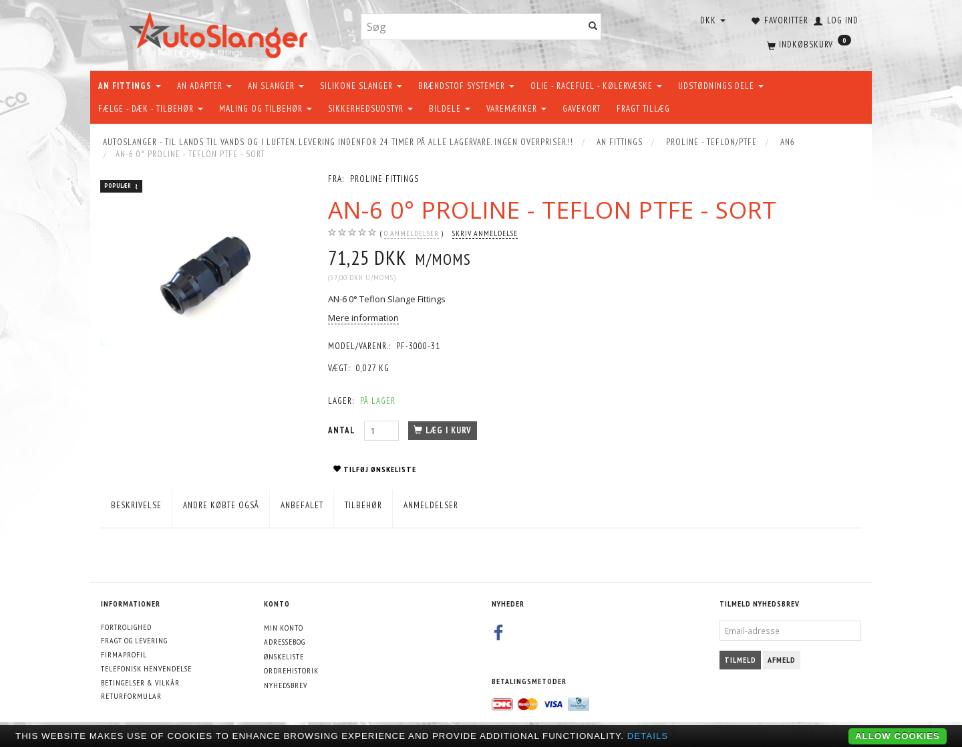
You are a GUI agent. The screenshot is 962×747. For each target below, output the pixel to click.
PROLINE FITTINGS (384, 179)
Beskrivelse (136, 505)
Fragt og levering (134, 640)
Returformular (131, 696)
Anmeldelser (431, 505)
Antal (342, 430)
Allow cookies (897, 736)
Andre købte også (221, 505)
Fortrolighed (126, 627)
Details (648, 736)
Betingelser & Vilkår (140, 682)
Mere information (363, 318)
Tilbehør (363, 505)
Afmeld (782, 660)
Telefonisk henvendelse (146, 668)
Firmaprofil (124, 654)
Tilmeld (740, 660)
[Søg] (593, 27)
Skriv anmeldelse (485, 233)
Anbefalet (302, 505)
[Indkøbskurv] (807, 43)
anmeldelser (411, 233)
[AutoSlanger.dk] (221, 32)
